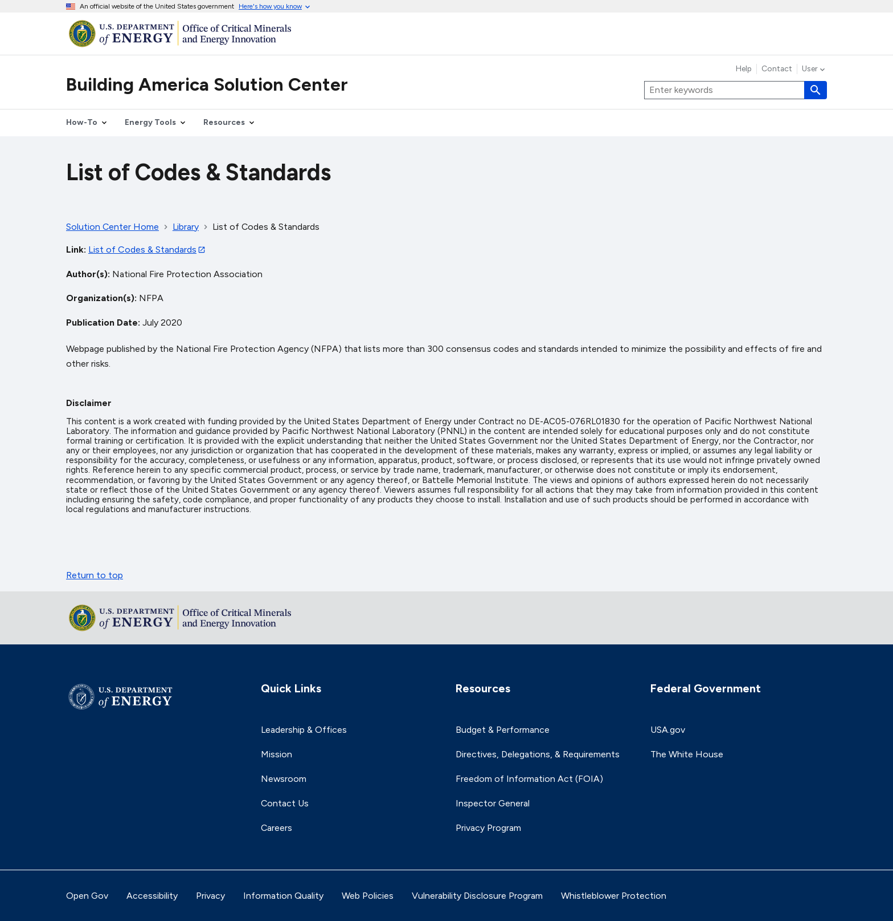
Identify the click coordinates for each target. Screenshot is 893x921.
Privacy (210, 895)
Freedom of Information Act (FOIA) (529, 778)
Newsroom (283, 778)
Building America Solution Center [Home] (207, 84)
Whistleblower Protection (613, 895)
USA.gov (667, 729)
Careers (276, 827)
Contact (776, 69)
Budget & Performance (503, 729)
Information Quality (283, 895)
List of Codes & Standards (142, 249)
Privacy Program (488, 827)
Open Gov (87, 895)
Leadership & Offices (304, 729)
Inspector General (493, 803)
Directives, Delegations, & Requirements (538, 754)
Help (744, 69)
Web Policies (368, 895)
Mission (276, 754)
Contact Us (285, 803)
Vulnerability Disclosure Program (477, 895)
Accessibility (152, 895)
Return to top (94, 575)
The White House (686, 754)
